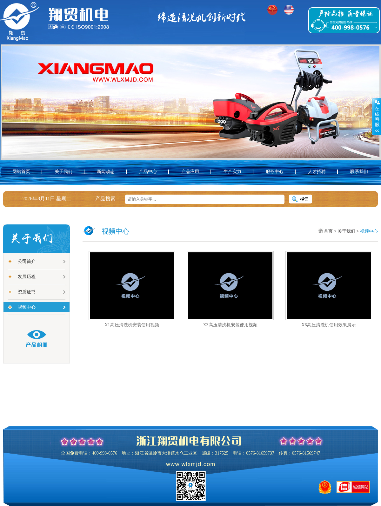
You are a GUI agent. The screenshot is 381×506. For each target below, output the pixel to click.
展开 (376, 116)
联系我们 (359, 171)
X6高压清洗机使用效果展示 (328, 325)
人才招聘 (317, 171)
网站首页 (21, 171)
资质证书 (27, 292)
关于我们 (63, 171)
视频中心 (27, 307)
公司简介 (27, 261)
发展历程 (27, 276)
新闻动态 (106, 171)
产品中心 (148, 171)
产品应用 (190, 171)
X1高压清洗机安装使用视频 (131, 325)
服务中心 (275, 171)
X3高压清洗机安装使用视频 (230, 325)
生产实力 (232, 171)
